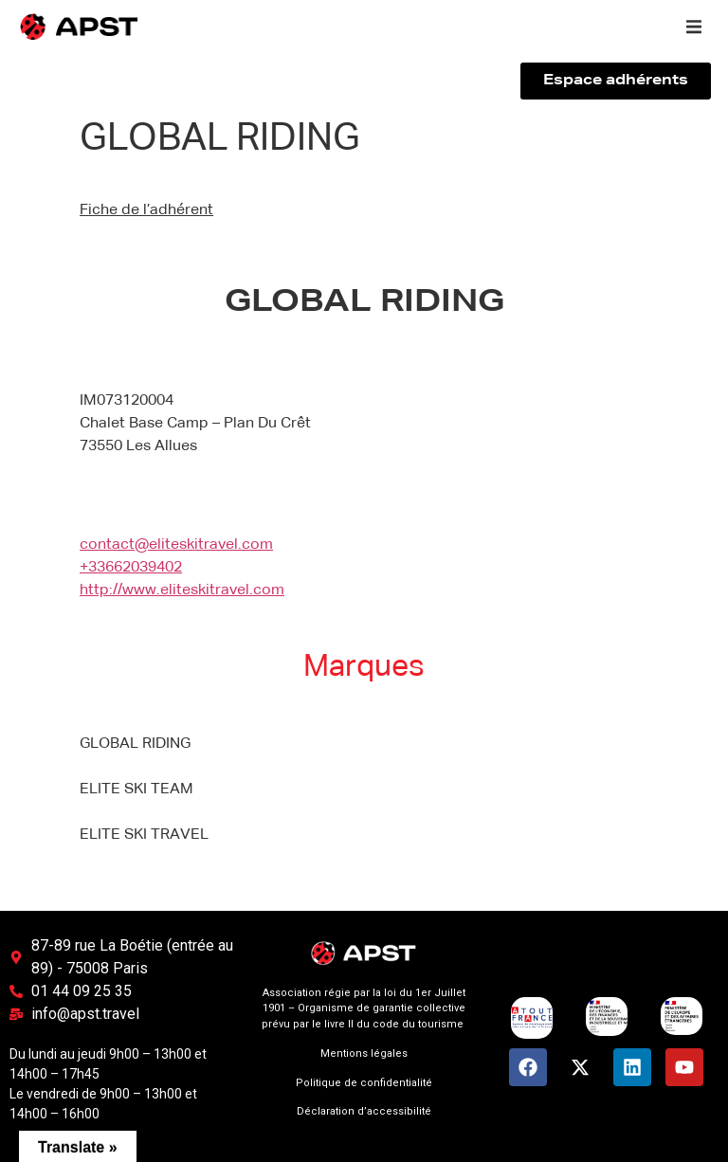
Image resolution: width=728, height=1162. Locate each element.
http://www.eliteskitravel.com (182, 590)
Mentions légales (364, 1053)
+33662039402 (131, 567)
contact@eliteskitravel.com (176, 545)
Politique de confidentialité (364, 1083)
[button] (694, 26)
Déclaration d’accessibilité (364, 1111)
